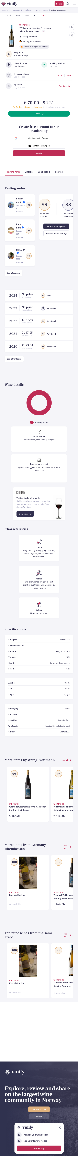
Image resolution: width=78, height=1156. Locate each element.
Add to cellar (64, 86)
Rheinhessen (28, 10)
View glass (25, 514)
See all (39, 113)
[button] (36, 138)
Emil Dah (20, 249)
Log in (39, 153)
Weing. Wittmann (41, 10)
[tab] (14, 172)
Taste (59, 75)
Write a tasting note (56, 226)
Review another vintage (56, 233)
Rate (69, 75)
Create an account (39, 1109)
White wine (6, 10)
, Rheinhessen (35, 41)
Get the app (39, 1148)
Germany (16, 10)
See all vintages (14, 359)
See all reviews (13, 273)
